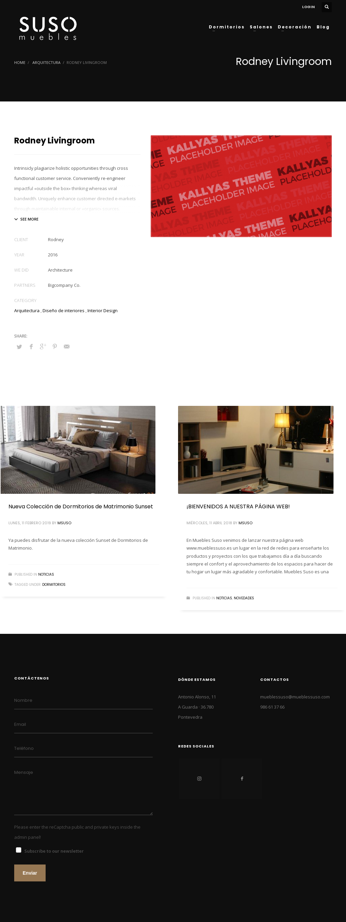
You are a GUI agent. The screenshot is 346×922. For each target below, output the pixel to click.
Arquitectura (46, 62)
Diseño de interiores (63, 310)
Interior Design (103, 310)
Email (20, 724)
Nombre (23, 700)
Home (19, 62)
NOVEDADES (244, 598)
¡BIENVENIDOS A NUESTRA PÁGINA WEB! (238, 506)
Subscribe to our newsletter (54, 851)
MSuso (64, 523)
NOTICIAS (46, 574)
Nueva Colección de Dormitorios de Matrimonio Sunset (80, 506)
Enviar (30, 873)
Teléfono (24, 748)
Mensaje (23, 772)
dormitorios (54, 584)
